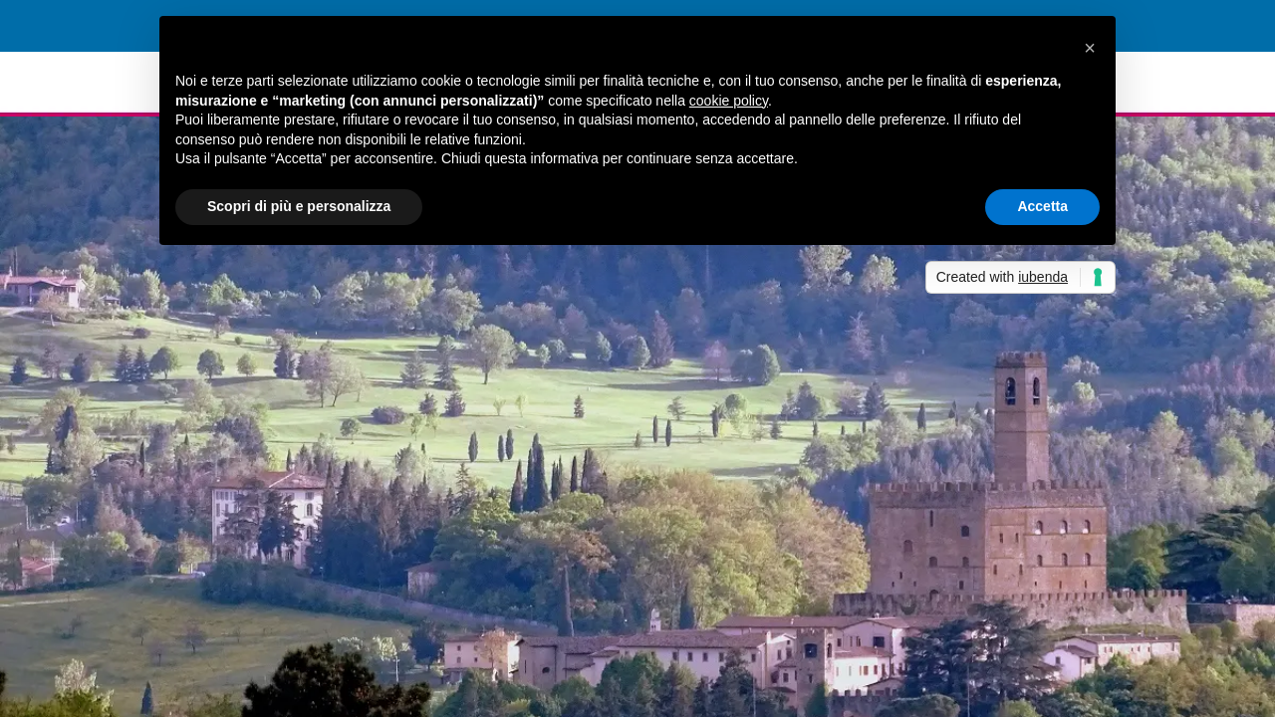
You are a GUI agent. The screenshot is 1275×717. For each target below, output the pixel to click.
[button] (1090, 48)
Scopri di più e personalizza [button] (298, 206)
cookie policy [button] (728, 101)
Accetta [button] (1042, 206)
